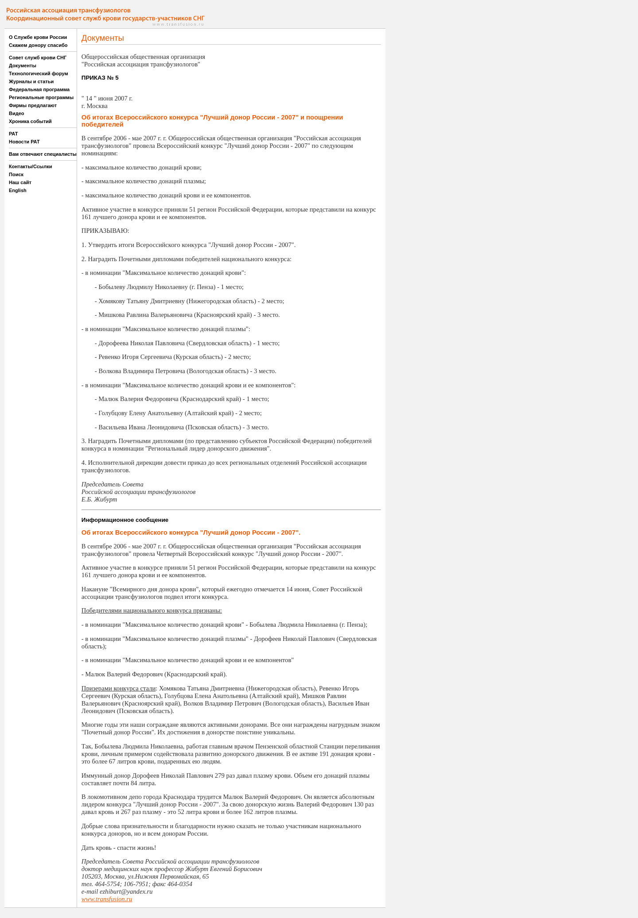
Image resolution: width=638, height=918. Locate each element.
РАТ (13, 133)
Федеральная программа (39, 89)
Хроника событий (30, 121)
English (18, 190)
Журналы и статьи (31, 81)
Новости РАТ (24, 141)
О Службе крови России (38, 37)
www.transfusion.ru (107, 899)
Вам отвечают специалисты (43, 154)
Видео (16, 113)
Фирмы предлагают (33, 105)
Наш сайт (20, 182)
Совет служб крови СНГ (37, 57)
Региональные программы (41, 97)
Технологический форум (38, 73)
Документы (22, 65)
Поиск (16, 174)
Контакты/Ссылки (30, 166)
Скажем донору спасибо (38, 45)
